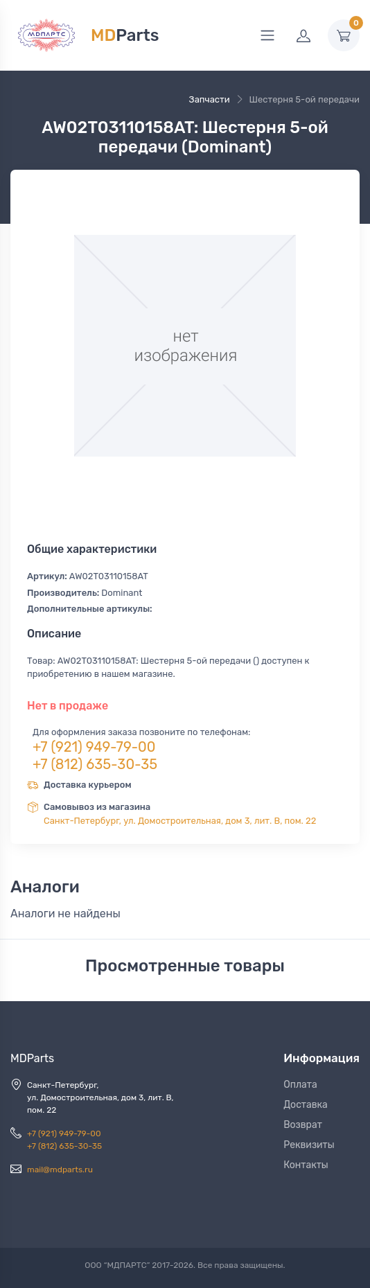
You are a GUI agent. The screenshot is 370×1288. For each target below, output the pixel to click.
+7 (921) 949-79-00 (94, 747)
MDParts (32, 1058)
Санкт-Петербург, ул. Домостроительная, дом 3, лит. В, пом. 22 (180, 820)
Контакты (305, 1165)
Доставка (305, 1105)
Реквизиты (309, 1145)
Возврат (302, 1125)
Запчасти (209, 99)
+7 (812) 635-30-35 (95, 764)
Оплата (300, 1085)
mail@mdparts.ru (60, 1169)
